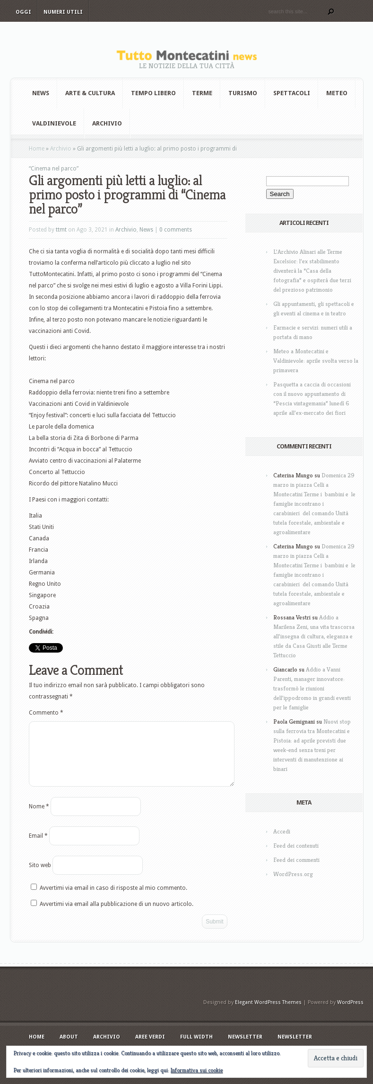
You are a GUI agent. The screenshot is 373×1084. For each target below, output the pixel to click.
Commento (46, 712)
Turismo (242, 93)
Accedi (281, 831)
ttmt (61, 229)
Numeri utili (63, 12)
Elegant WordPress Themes (268, 1014)
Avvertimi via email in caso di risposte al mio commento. (113, 899)
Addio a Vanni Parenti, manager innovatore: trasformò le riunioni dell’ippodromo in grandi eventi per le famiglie (312, 688)
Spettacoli (291, 93)
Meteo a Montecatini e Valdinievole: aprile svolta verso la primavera (315, 360)
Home (36, 148)
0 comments (175, 229)
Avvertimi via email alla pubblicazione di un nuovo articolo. (116, 915)
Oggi (23, 12)
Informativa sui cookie (197, 1070)
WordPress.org (293, 874)
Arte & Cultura (90, 93)
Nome (39, 818)
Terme (202, 93)
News (40, 93)
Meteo (336, 93)
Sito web (40, 876)
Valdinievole (54, 123)
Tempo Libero (153, 93)
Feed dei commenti (296, 860)
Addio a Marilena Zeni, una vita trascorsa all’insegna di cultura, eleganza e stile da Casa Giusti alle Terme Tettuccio (314, 636)
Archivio (107, 123)
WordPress (350, 1014)
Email (38, 847)
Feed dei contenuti (296, 846)
